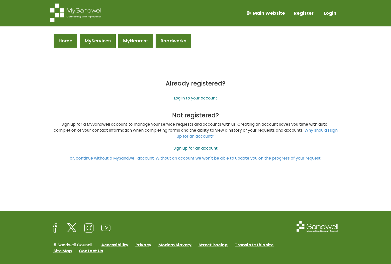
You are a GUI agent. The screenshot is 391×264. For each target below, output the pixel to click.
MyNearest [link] (135, 41)
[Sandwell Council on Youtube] (106, 228)
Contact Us (91, 251)
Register (304, 13)
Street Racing (213, 245)
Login (330, 13)
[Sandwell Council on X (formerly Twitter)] (72, 228)
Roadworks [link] (173, 41)
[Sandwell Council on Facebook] (55, 228)
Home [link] (65, 41)
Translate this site (254, 245)
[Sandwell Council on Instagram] (89, 228)
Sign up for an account (196, 148)
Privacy (143, 245)
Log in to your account (195, 98)
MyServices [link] (98, 41)
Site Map (62, 251)
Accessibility (114, 245)
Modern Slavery (175, 245)
